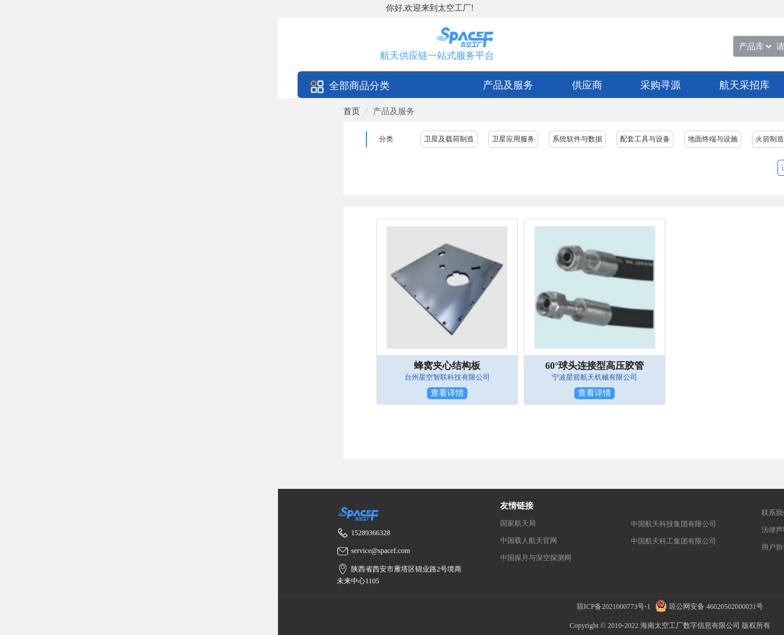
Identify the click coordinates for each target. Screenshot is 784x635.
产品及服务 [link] (394, 111)
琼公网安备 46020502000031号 (707, 606)
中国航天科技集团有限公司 (673, 524)
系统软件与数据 (577, 139)
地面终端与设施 (713, 139)
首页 (351, 111)
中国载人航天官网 (528, 540)
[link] (351, 111)
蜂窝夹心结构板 (447, 366)
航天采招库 (744, 85)
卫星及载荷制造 (449, 139)
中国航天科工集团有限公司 (673, 541)
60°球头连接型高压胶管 (594, 366)
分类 (386, 139)
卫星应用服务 (513, 139)
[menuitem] (508, 84)
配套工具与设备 (645, 139)
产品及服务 (508, 85)
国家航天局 (518, 523)
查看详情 (447, 392)
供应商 (587, 85)
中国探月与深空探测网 (535, 558)
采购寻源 (660, 85)
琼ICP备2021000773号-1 (615, 606)
